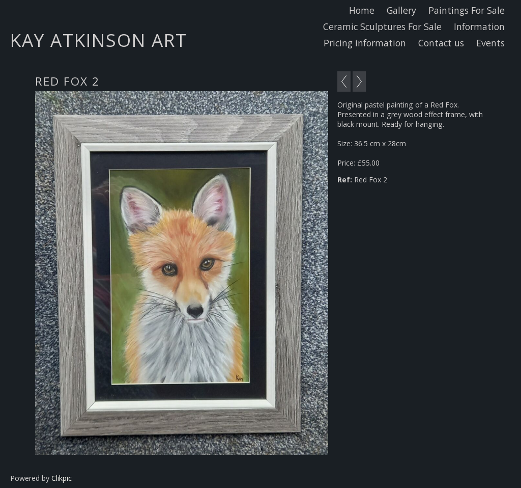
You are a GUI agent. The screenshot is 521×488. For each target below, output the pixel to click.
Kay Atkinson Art (98, 40)
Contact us (441, 43)
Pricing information (365, 43)
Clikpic (61, 478)
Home (361, 10)
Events (490, 43)
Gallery (401, 10)
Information (479, 26)
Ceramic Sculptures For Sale (382, 26)
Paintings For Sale (466, 10)
